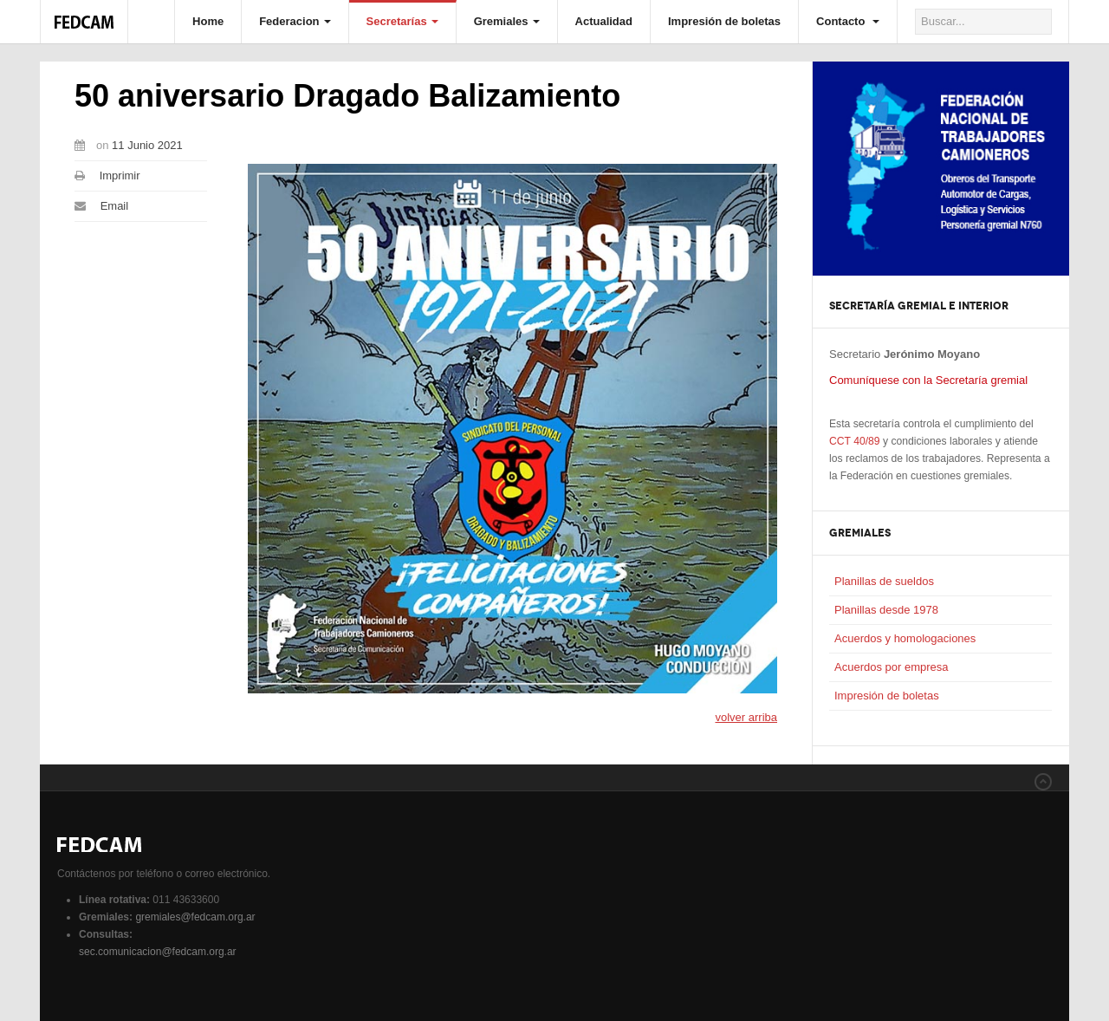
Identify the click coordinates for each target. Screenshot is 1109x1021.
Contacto (847, 21)
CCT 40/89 (854, 441)
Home (208, 21)
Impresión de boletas (724, 21)
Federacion (294, 21)
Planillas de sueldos (884, 581)
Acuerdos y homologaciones (905, 638)
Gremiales (507, 21)
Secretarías (402, 21)
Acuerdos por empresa (891, 666)
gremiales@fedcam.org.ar (195, 917)
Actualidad (603, 21)
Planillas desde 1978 (886, 609)
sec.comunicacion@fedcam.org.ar (158, 952)
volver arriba (746, 717)
